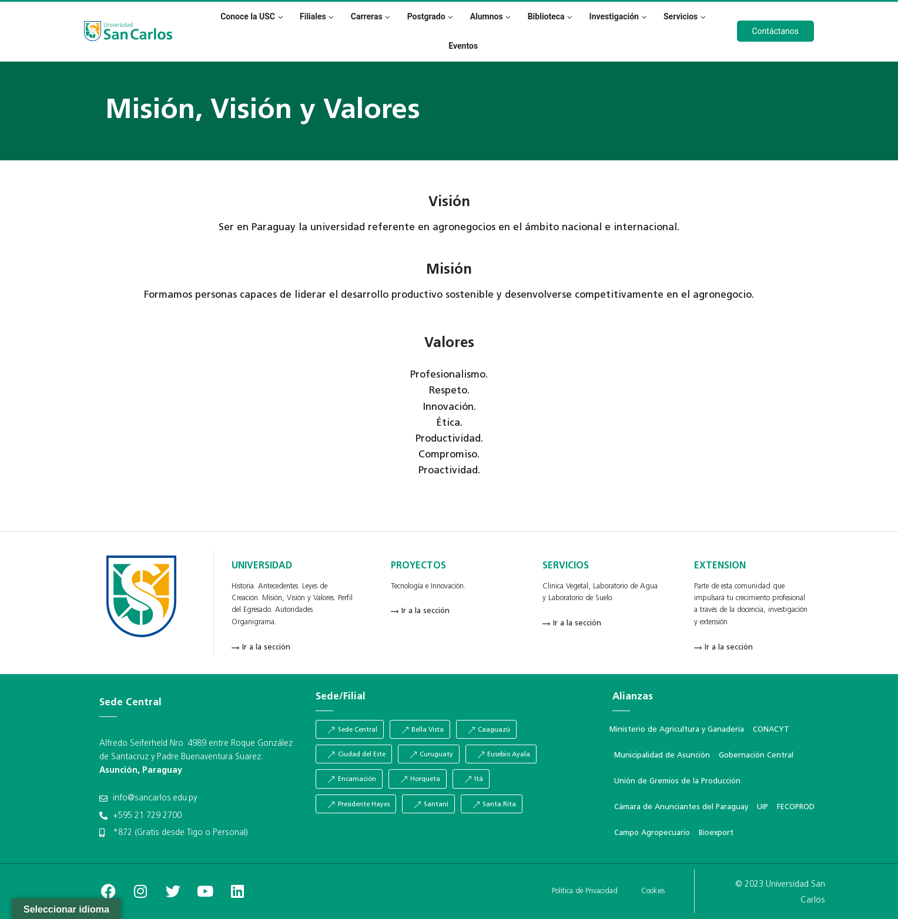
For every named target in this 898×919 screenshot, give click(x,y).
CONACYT (771, 729)
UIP (762, 807)
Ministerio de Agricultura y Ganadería (676, 729)
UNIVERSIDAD (262, 566)
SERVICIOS (565, 566)
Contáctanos (775, 31)
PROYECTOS (418, 566)
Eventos (463, 46)
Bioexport (716, 833)
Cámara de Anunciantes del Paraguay (681, 807)
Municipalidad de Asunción (662, 755)
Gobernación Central (756, 755)
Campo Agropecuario (652, 833)
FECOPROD (796, 807)
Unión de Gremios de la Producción (677, 781)
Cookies (653, 891)
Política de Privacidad (585, 891)
